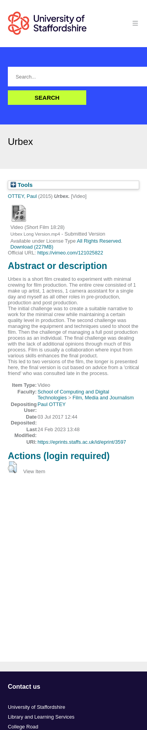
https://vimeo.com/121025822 (70, 253)
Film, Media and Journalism (103, 398)
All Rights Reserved (99, 241)
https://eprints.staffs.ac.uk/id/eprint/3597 (82, 442)
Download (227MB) (31, 247)
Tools (22, 185)
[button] (12, 467)
